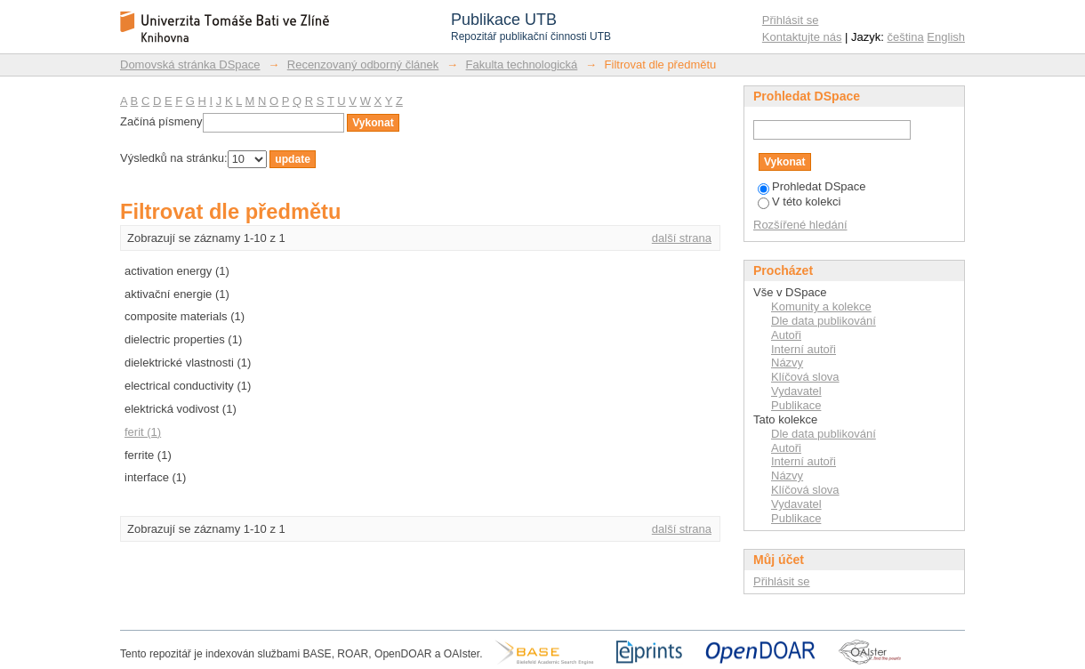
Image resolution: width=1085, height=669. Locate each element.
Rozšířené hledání (800, 224)
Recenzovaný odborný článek (363, 64)
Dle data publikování (823, 320)
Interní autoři (803, 349)
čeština (906, 37)
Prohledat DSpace (812, 186)
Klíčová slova (805, 376)
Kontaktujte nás (802, 37)
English (946, 37)
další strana (681, 238)
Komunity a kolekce (821, 306)
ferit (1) (143, 432)
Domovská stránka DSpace (190, 64)
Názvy (787, 362)
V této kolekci (799, 201)
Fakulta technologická (522, 64)
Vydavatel (796, 391)
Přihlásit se (790, 20)
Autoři (786, 335)
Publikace (796, 405)
